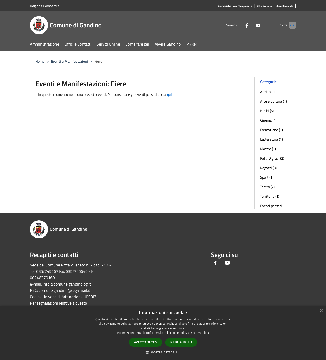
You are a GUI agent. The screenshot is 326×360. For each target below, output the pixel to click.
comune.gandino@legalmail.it (64, 290)
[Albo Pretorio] (264, 6)
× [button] (321, 310)
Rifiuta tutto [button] (181, 342)
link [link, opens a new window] (206, 333)
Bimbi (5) (267, 110)
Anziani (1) (268, 91)
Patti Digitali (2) (272, 158)
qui (169, 94)
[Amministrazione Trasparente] (235, 6)
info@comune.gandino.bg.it (67, 284)
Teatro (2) (267, 187)
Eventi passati (271, 206)
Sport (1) (266, 177)
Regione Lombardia (44, 6)
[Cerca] (290, 25)
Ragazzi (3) (268, 167)
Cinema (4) (268, 120)
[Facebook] (239, 25)
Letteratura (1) (271, 139)
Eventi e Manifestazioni (69, 61)
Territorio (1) (269, 196)
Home (39, 61)
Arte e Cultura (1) (273, 101)
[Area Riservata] (284, 6)
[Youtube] (250, 25)
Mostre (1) (268, 148)
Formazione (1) (271, 129)
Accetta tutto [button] (145, 342)
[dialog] (163, 333)
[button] (163, 352)
